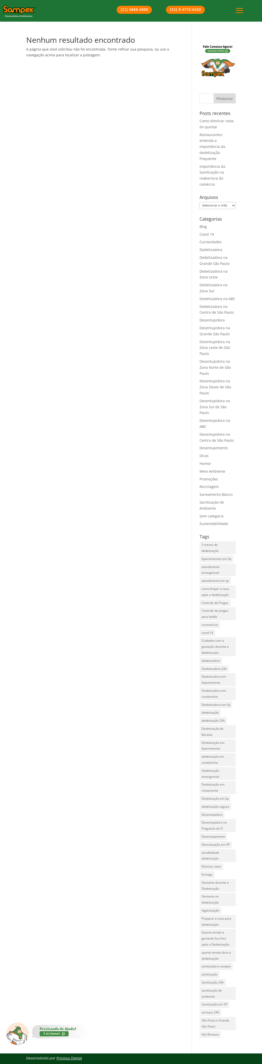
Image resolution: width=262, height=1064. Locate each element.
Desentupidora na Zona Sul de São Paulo (215, 406)
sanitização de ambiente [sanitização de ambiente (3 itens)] (212, 993)
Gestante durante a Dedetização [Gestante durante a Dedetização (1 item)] (215, 885)
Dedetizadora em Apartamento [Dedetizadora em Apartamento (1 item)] (214, 679)
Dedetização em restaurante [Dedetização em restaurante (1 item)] (213, 787)
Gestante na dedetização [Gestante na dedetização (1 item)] (210, 899)
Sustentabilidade (214, 523)
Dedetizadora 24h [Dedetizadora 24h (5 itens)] (214, 669)
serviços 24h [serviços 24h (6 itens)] (210, 1012)
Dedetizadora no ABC (217, 298)
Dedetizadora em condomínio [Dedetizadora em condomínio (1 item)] (214, 693)
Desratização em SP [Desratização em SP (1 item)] (216, 844)
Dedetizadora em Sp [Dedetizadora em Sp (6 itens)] (216, 705)
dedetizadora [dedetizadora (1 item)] (211, 661)
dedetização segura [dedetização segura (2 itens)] (215, 806)
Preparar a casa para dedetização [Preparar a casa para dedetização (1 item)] (216, 921)
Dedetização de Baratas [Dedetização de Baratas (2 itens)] (212, 731)
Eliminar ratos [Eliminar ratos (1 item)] (211, 866)
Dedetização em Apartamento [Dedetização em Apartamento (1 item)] (213, 746)
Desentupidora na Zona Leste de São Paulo (215, 347)
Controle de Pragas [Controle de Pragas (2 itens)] (215, 603)
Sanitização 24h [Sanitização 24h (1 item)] (213, 982)
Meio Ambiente (212, 471)
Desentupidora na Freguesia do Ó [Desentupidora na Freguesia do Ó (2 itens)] (214, 825)
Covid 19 (207, 234)
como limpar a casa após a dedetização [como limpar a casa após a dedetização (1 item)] (215, 592)
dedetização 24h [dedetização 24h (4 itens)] (213, 720)
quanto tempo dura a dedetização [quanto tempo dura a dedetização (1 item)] (216, 955)
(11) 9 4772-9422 (185, 10)
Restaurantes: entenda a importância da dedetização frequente (212, 146)
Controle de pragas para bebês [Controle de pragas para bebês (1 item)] (215, 613)
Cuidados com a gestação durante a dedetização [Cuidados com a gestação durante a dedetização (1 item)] (215, 646)
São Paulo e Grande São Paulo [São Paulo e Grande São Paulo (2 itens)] (215, 1023)
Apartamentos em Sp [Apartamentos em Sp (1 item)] (216, 559)
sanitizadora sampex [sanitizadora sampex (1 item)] (216, 966)
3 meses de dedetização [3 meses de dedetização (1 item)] (210, 548)
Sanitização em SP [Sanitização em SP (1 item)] (214, 1004)
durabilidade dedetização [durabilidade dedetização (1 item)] (210, 855)
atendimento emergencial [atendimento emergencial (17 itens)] (210, 570)
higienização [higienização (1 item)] (210, 910)
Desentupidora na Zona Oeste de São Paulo (215, 387)
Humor (205, 463)
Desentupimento (214, 447)
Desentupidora (212, 320)
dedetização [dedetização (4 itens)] (210, 712)
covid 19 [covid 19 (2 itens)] (207, 633)
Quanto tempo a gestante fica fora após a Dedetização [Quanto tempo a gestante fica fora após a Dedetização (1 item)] (215, 938)
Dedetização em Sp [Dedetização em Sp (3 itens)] (215, 798)
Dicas (204, 455)
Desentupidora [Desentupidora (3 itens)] (212, 814)
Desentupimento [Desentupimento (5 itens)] (213, 836)
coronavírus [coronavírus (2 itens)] (210, 625)
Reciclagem (209, 486)
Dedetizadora (211, 249)
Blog (203, 226)
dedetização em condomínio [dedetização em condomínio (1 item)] (213, 759)
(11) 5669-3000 (134, 10)
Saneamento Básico (216, 494)
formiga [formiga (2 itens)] (207, 874)
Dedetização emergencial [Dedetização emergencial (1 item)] (210, 773)
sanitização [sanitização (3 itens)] (209, 974)
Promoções (209, 479)
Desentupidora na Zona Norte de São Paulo (215, 367)
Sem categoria (211, 516)
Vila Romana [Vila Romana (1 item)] (210, 1034)
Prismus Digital (69, 1058)
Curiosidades (211, 241)
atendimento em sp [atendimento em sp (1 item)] (215, 581)
